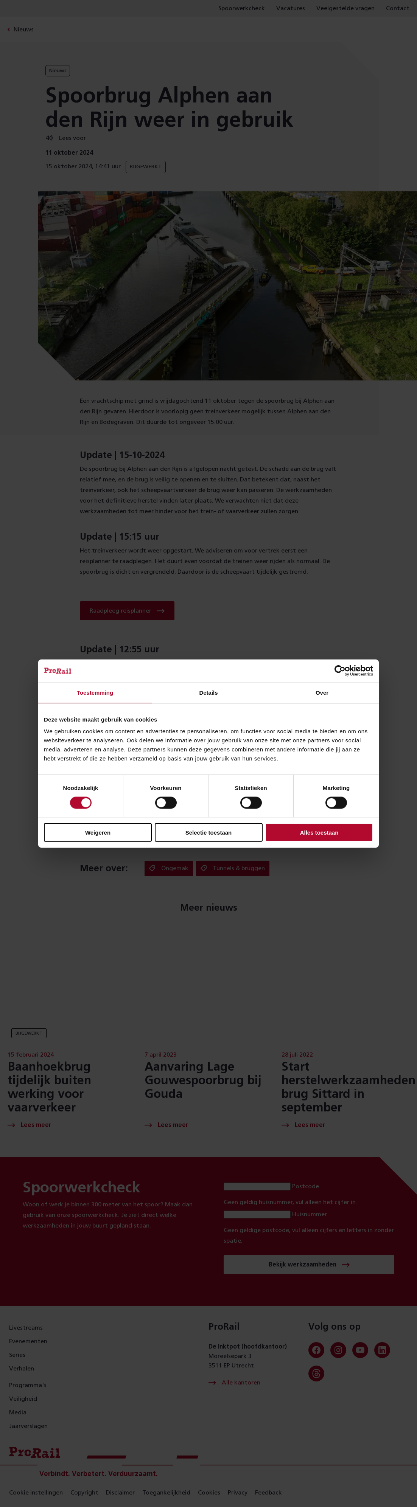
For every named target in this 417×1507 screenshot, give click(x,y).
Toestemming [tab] (95, 692)
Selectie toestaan (208, 832)
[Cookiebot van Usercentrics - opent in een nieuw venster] (340, 670)
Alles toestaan (319, 832)
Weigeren (97, 832)
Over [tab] (322, 692)
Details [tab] (208, 692)
